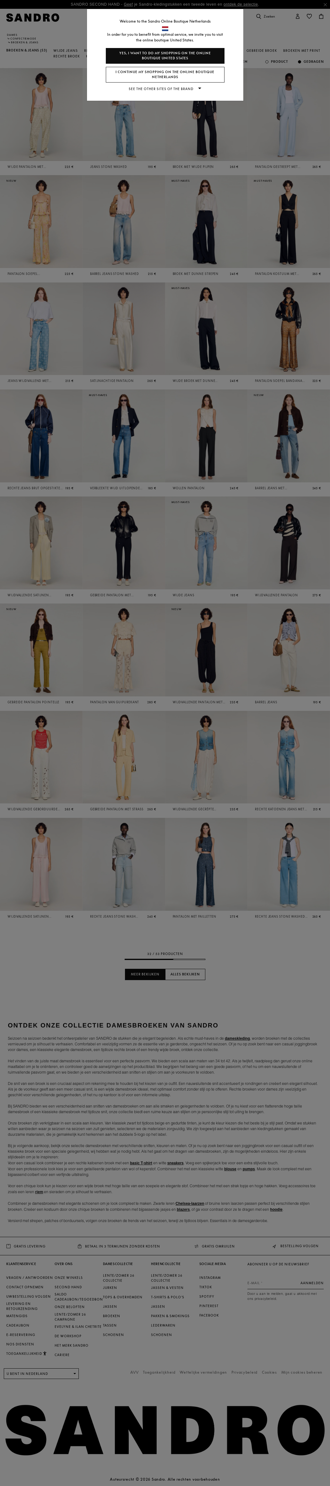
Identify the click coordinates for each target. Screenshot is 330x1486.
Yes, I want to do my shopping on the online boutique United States (165, 55)
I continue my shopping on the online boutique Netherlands (165, 74)
